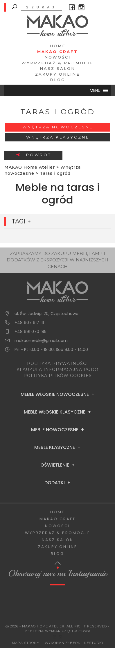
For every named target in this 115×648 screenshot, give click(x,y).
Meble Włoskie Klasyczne (54, 412)
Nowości (57, 57)
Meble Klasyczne (54, 447)
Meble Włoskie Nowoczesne (55, 394)
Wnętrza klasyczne (57, 137)
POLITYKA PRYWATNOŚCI (57, 363)
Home (58, 45)
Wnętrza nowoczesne (57, 127)
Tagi (18, 221)
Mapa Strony (25, 643)
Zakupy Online (57, 74)
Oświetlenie (54, 465)
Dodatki (54, 482)
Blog (57, 79)
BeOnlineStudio (86, 643)
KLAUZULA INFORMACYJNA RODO (57, 369)
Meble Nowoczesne (54, 429)
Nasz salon (57, 68)
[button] (95, 90)
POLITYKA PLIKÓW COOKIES (58, 375)
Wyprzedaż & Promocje (57, 63)
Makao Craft (57, 51)
